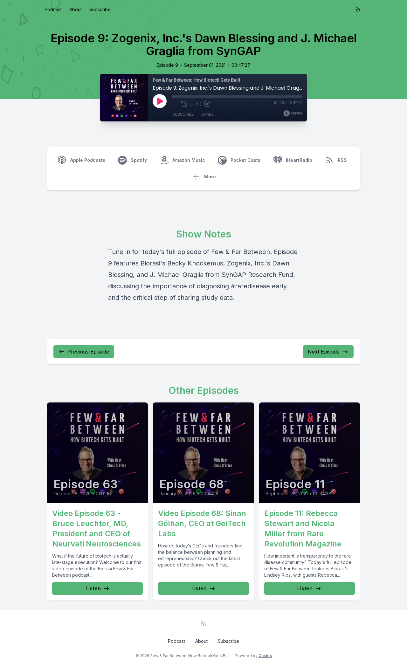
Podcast (53, 9)
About (75, 9)
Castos (265, 655)
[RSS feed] (358, 9)
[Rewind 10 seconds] (184, 104)
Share (207, 114)
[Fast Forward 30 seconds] (207, 104)
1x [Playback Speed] (196, 104)
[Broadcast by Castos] (292, 113)
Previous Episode (84, 351)
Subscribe (100, 9)
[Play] (160, 101)
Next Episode (328, 351)
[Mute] (175, 104)
